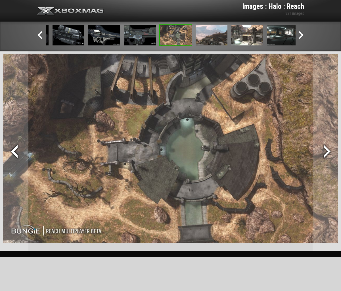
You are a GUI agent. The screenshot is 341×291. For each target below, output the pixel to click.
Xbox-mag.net (70, 11)
